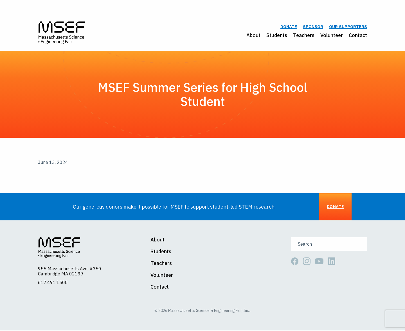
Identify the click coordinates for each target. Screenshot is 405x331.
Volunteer (331, 35)
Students (276, 35)
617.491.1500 (53, 283)
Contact (358, 35)
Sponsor (313, 27)
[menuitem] (250, 35)
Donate (288, 27)
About (253, 35)
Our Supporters (348, 27)
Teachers (303, 35)
